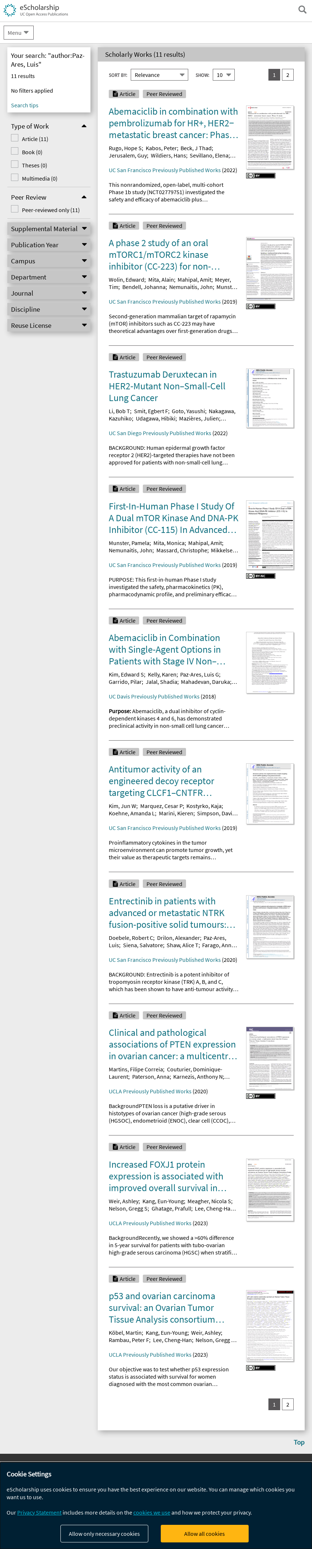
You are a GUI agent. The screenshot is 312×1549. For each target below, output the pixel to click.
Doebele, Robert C (131, 937)
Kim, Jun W (122, 805)
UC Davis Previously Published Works (154, 696)
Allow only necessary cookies (104, 1533)
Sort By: (118, 75)
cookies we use (151, 1512)
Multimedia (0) (39, 178)
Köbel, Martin (125, 1332)
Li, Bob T (119, 411)
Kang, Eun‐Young (166, 1332)
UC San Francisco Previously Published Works (165, 170)
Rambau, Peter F (129, 1340)
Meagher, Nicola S (209, 1201)
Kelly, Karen (162, 674)
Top (299, 1442)
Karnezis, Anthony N (198, 1076)
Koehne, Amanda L (132, 813)
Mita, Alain (161, 279)
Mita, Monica (169, 542)
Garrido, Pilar (125, 681)
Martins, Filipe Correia (136, 1069)
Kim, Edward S (126, 674)
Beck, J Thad (196, 148)
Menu (15, 32)
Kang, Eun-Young (163, 1201)
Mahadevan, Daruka (205, 681)
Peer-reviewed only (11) (51, 210)
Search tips (24, 105)
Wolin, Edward (126, 279)
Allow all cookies (204, 1533)
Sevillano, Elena (209, 155)
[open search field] (302, 9)
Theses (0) (34, 165)
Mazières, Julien (199, 418)
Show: (202, 75)
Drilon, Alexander (178, 937)
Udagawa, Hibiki (155, 418)
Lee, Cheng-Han (214, 1208)
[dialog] (156, 1505)
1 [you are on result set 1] (274, 74)
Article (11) (35, 138)
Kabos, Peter (161, 148)
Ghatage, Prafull (171, 1208)
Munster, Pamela (129, 542)
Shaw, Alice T (182, 945)
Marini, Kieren (176, 813)
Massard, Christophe (181, 550)
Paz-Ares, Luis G (199, 674)
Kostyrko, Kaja (204, 805)
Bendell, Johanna (144, 286)
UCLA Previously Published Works (150, 1091)
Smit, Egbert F (151, 411)
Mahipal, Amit (194, 279)
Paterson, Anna (151, 1076)
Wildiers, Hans (168, 155)
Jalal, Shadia (161, 681)
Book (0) (32, 152)
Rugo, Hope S (125, 148)
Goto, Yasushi (188, 411)
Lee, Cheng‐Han (172, 1340)
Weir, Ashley (123, 1201)
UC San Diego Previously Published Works (160, 433)
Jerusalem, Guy (128, 155)
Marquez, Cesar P (161, 805)
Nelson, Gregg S (128, 1208)
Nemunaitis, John (191, 286)
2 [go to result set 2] (287, 74)
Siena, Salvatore (143, 945)
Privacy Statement (39, 1512)
